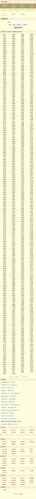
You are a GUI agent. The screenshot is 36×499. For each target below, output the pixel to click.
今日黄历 (31, 5)
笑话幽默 (31, 478)
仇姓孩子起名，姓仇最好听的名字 (9, 418)
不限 (13, 24)
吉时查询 (31, 461)
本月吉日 (4, 463)
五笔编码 (13, 451)
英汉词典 (4, 453)
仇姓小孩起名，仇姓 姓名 (7, 415)
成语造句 (4, 444)
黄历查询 (22, 459)
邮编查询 (13, 484)
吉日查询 (31, 459)
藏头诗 (31, 432)
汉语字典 (4, 7)
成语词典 (31, 441)
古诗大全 (13, 5)
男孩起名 (13, 14)
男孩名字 (18, 24)
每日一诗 (13, 430)
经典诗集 (4, 432)
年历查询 (13, 461)
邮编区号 (4, 484)
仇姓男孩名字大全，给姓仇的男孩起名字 (10, 393)
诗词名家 (31, 430)
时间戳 (31, 482)
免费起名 (4, 14)
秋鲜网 (5, 2)
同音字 (31, 449)
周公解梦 (13, 480)
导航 (34, 2)
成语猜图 (22, 444)
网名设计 (13, 7)
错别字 (31, 451)
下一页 (24, 376)
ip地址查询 (13, 482)
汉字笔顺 (4, 451)
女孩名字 (24, 24)
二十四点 (4, 489)
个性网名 (31, 470)
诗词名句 (22, 430)
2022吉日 (22, 463)
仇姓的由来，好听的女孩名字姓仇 (9, 424)
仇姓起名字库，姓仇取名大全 (8, 401)
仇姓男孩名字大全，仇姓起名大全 (9, 385)
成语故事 (13, 441)
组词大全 (13, 453)
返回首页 (4, 5)
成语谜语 (13, 444)
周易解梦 (22, 480)
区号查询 (22, 484)
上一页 (15, 376)
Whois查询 (22, 482)
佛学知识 (31, 480)
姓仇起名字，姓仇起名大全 (7, 390)
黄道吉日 (22, 461)
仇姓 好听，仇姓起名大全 (7, 387)
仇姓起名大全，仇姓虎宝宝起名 (8, 399)
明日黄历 (4, 461)
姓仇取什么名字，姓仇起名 (7, 413)
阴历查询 (13, 463)
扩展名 (4, 482)
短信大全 (4, 480)
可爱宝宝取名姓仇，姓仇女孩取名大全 (10, 410)
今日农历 (13, 459)
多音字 (22, 449)
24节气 (31, 463)
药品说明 (13, 478)
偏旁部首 (22, 451)
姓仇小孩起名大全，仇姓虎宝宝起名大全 (10, 404)
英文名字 (4, 472)
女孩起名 (22, 14)
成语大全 (22, 5)
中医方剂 (22, 478)
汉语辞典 (13, 449)
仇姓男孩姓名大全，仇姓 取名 (8, 382)
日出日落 (4, 465)
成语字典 (22, 441)
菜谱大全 (4, 478)
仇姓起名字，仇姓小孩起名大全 (8, 407)
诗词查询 (13, 432)
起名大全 (22, 7)
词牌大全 (22, 432)
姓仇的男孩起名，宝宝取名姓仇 (8, 396)
